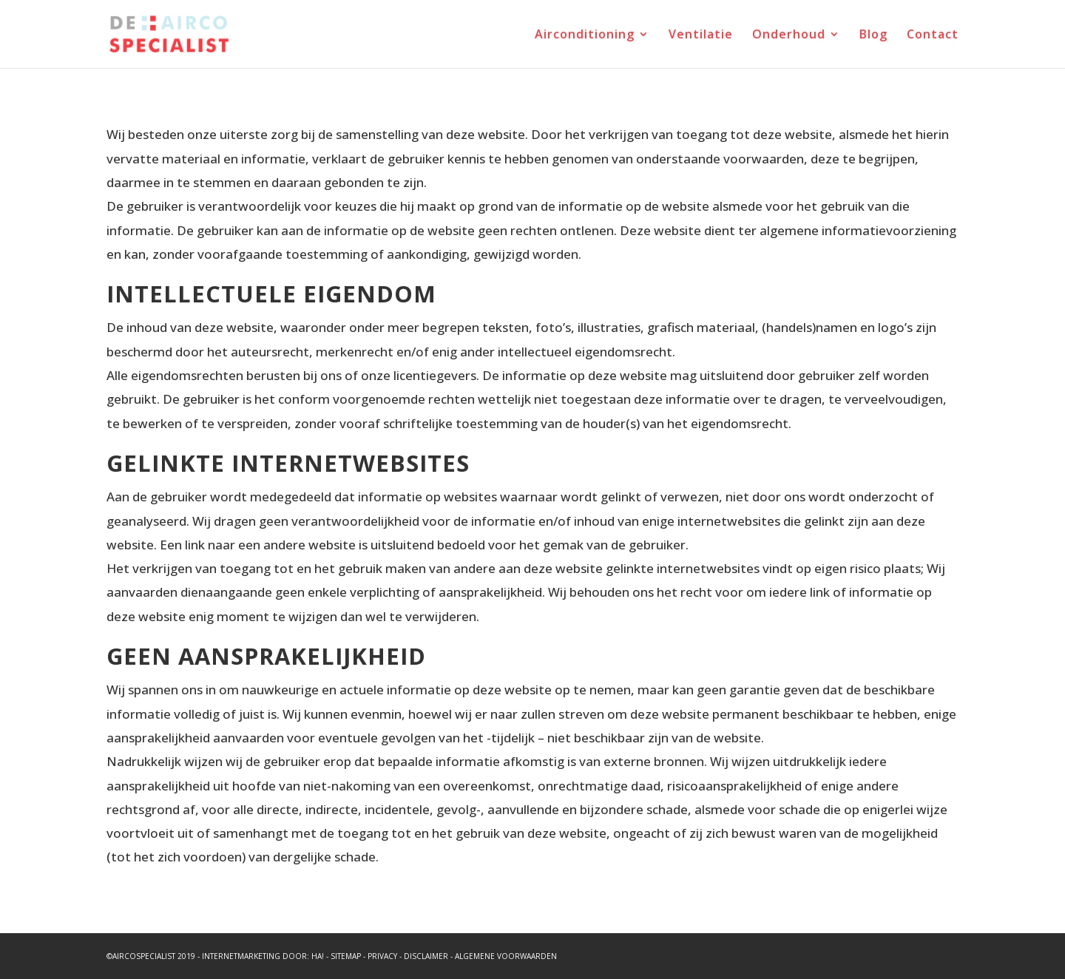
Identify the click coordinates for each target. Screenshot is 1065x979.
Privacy (382, 956)
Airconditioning (585, 35)
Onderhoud (788, 35)
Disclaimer (426, 956)
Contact (932, 35)
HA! (317, 956)
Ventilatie (701, 35)
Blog (873, 35)
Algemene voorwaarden (506, 956)
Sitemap (346, 956)
